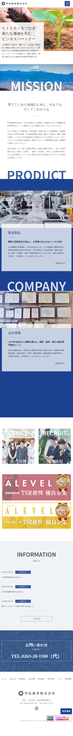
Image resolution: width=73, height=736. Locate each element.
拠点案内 (41, 683)
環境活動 (50, 683)
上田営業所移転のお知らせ (11, 581)
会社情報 (31, 683)
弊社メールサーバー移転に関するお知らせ (17, 610)
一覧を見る (36, 623)
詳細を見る (60, 267)
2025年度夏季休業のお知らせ (12, 596)
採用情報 (66, 711)
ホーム (4, 683)
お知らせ (23, 576)
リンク (59, 683)
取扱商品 (22, 683)
